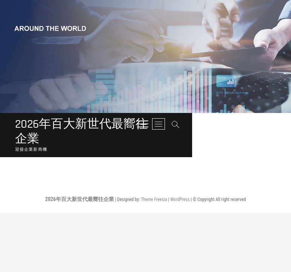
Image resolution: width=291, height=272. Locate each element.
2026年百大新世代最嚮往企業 (103, 125)
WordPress (179, 186)
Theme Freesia (154, 186)
